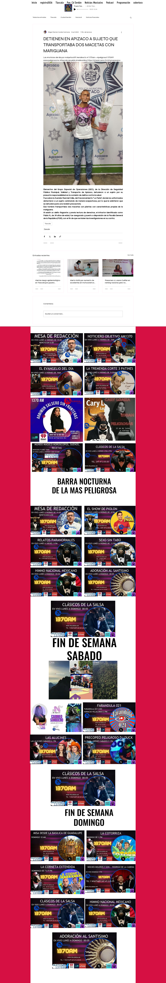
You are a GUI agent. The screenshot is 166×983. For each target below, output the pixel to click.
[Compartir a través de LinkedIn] (55, 236)
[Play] (75, 9)
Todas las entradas (39, 17)
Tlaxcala (53, 17)
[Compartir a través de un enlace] (60, 236)
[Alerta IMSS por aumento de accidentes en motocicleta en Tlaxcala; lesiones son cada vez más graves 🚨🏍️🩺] (83, 268)
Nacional (79, 17)
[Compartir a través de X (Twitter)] (50, 236)
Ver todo (130, 255)
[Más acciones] (121, 32)
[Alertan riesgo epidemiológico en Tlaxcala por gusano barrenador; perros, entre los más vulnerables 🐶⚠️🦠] (48, 268)
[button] (131, 17)
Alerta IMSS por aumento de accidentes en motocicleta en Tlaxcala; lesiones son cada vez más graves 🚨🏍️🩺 (82, 281)
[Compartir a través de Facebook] (44, 236)
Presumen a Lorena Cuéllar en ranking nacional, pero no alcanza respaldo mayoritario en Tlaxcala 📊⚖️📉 (117, 281)
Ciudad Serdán (66, 17)
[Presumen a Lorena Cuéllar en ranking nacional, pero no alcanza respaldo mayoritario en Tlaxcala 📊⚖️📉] (117, 268)
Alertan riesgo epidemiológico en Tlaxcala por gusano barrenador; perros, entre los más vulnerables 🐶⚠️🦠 (47, 281)
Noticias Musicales (92, 17)
